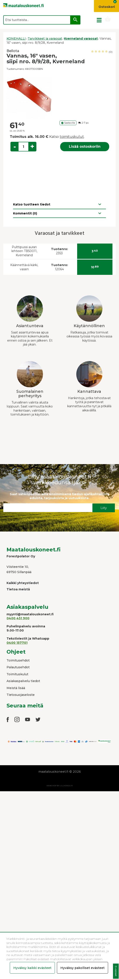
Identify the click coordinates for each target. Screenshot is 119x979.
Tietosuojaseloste (21, 695)
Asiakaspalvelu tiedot (23, 681)
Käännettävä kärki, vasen (24, 267)
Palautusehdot (18, 667)
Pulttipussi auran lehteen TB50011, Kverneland (24, 251)
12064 (59, 267)
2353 (59, 251)
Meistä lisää (16, 688)
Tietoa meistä (18, 589)
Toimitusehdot (18, 660)
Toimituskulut (17, 674)
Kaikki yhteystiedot (23, 583)
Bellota (13, 51)
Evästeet (115, 971)
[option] (59, 96)
